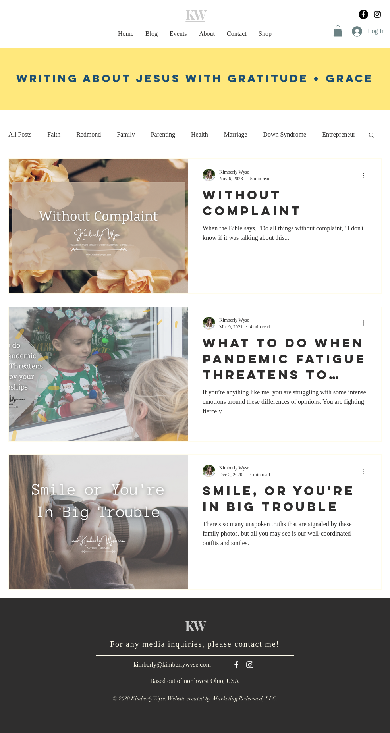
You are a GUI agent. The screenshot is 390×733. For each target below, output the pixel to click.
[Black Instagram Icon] (377, 14)
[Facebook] (363, 14)
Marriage (235, 134)
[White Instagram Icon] (250, 664)
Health (199, 134)
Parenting (163, 134)
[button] (337, 30)
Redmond (88, 134)
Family (126, 134)
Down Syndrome (284, 134)
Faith (53, 134)
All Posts (19, 134)
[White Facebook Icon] (236, 664)
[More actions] (366, 175)
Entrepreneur (338, 134)
